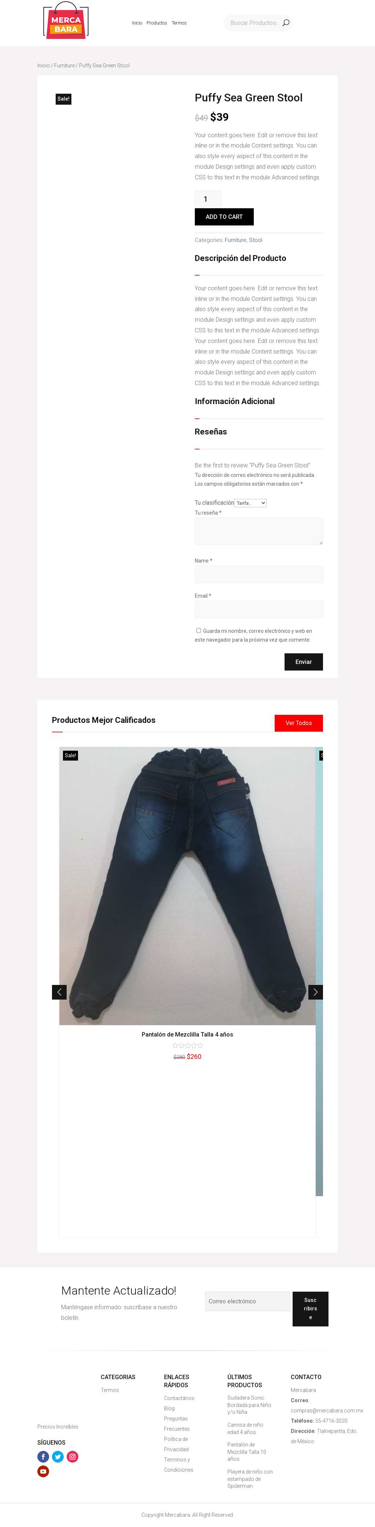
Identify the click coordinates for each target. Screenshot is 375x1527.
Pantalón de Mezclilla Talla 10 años (246, 1452)
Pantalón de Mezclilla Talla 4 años (187, 1034)
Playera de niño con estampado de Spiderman (250, 1479)
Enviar (304, 661)
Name (203, 561)
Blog (169, 1408)
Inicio (137, 23)
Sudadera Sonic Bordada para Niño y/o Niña (249, 1405)
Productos (156, 23)
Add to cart (224, 216)
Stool (255, 240)
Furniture (64, 65)
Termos (179, 23)
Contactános (179, 1398)
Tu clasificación (214, 502)
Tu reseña (208, 513)
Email (203, 596)
